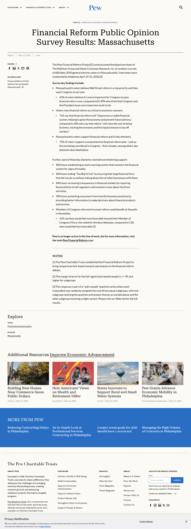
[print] (27, 68)
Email (151, 475)
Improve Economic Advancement (82, 354)
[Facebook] (150, 505)
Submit (177, 480)
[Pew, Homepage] (95, 7)
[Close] (186, 524)
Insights (103, 471)
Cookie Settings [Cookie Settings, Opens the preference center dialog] (146, 524)
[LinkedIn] (159, 505)
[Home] (32, 463)
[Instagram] (155, 505)
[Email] (160, 480)
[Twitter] (164, 505)
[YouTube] (168, 505)
